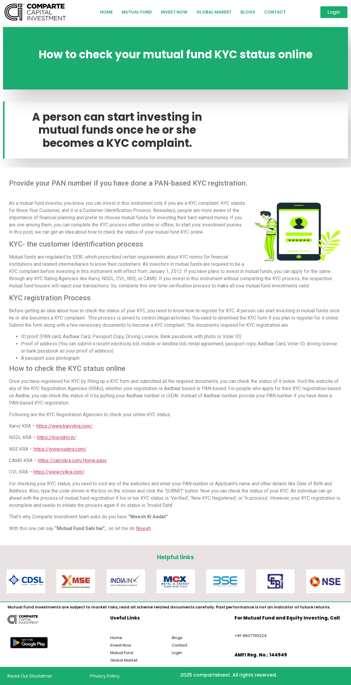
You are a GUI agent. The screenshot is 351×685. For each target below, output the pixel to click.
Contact (275, 12)
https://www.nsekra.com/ (60, 449)
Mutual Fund (137, 12)
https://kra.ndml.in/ (56, 437)
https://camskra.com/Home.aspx (72, 460)
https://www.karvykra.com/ (64, 426)
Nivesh (143, 528)
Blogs (248, 12)
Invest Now (174, 12)
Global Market (213, 12)
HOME (106, 12)
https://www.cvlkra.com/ (58, 472)
